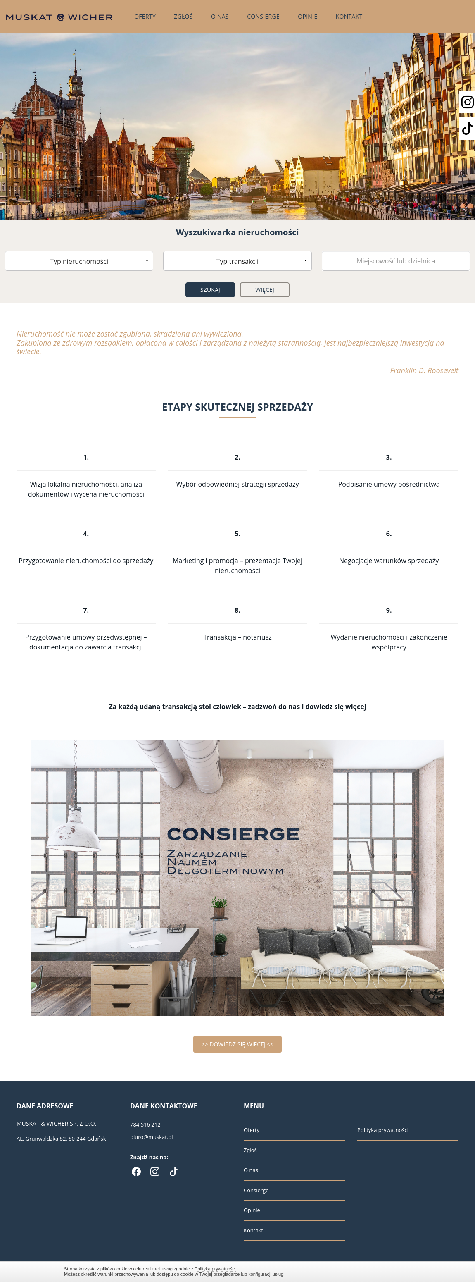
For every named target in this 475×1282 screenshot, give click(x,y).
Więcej (264, 290)
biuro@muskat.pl (151, 1137)
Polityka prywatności (382, 1130)
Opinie (307, 16)
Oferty (145, 16)
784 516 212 (145, 1124)
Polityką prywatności (215, 1268)
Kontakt (349, 16)
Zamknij (407, 1271)
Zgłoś (183, 16)
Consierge (263, 16)
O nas (220, 16)
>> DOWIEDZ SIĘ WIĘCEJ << (238, 1044)
